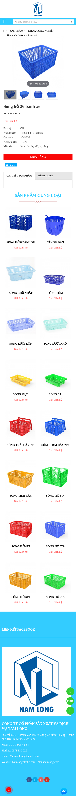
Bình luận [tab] (45, 175)
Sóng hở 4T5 (21, 546)
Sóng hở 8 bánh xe (20, 242)
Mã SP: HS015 (12, 113)
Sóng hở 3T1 (21, 597)
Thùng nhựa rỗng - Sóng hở (22, 35)
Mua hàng (38, 156)
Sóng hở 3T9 (55, 546)
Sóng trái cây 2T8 (55, 444)
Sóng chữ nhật (20, 292)
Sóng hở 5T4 (55, 495)
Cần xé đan (55, 242)
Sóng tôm (55, 292)
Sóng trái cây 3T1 (21, 444)
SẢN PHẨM (16, 30)
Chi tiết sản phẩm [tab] (19, 175)
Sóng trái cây (21, 495)
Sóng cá (55, 394)
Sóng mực (21, 394)
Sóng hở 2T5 (55, 597)
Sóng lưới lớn (20, 343)
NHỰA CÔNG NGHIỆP (41, 30)
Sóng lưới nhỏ (55, 343)
